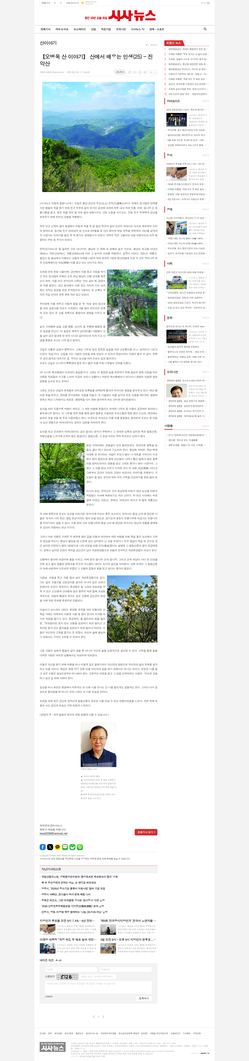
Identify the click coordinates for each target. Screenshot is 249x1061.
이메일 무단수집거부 (159, 1033)
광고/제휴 (69, 1033)
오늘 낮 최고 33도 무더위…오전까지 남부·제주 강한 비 (187, 307)
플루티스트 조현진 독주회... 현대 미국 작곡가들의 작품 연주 (187, 351)
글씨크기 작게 (155, 72)
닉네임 (49, 969)
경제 (169, 209)
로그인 (203, 3)
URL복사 (120, 72)
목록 (129, 72)
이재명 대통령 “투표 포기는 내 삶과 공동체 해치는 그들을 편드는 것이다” (188, 54)
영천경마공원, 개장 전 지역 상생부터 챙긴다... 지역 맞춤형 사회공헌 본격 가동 (187, 297)
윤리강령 (58, 1033)
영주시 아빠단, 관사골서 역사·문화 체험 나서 (65, 894)
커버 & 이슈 (61, 29)
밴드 (80, 847)
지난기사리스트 (51, 869)
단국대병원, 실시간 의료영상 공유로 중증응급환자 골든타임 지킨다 (187, 292)
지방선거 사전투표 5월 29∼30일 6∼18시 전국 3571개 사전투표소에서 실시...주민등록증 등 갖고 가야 (188, 74)
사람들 (168, 426)
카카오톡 (58, 847)
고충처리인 (175, 1033)
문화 (169, 318)
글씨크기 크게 (151, 72)
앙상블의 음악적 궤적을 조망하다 (183, 346)
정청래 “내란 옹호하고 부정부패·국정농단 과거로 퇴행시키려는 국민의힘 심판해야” (187, 194)
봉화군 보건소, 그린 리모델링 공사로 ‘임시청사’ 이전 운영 (73, 900)
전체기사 (46, 2)
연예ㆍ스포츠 (156, 29)
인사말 (43, 1033)
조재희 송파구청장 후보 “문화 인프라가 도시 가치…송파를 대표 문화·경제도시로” (188, 89)
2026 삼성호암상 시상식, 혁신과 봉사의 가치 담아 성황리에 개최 (187, 302)
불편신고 (79, 1033)
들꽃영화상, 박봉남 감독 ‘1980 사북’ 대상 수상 (187, 356)
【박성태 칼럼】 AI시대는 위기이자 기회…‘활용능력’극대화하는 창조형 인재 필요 (187, 411)
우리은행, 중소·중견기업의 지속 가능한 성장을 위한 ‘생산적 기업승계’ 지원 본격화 (187, 130)
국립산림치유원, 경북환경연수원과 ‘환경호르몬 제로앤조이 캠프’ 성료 (79, 876)
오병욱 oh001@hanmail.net (52, 72)
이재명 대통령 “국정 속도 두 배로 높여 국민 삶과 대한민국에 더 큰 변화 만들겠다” (188, 79)
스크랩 (145, 72)
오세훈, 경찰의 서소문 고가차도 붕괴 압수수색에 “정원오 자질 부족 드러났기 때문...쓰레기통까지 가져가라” (188, 59)
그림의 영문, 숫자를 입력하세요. (96, 976)
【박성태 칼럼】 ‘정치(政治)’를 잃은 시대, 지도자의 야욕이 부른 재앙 (187, 416)
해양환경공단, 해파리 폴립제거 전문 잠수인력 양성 (188, 49)
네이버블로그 (65, 847)
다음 (103, 1017)
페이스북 (43, 847)
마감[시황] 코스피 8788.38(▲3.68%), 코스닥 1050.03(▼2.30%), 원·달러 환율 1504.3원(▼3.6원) (187, 243)
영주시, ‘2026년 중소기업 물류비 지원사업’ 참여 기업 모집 (73, 888)
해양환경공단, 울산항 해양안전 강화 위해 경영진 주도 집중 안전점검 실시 (188, 64)
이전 (94, 1017)
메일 (135, 72)
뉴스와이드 (80, 29)
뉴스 (173, 43)
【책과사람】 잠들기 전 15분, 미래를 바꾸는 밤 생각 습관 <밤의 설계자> (187, 445)
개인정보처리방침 (108, 1033)
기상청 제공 (89, 4)
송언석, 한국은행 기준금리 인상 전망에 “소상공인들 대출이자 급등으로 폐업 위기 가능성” (188, 84)
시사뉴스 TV (137, 29)
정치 (169, 155)
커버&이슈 (173, 101)
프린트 (140, 72)
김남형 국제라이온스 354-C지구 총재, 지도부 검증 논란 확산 (187, 145)
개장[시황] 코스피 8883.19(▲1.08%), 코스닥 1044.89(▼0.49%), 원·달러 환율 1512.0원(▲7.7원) (187, 238)
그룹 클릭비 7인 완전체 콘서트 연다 (185, 361)
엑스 (50, 847)
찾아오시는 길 (92, 1033)
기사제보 (186, 1033)
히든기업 (106, 29)
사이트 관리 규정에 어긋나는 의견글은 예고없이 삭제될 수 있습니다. (81, 983)
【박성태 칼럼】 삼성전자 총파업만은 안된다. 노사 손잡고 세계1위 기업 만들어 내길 (187, 406)
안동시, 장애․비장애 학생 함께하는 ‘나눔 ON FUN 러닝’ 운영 (74, 912)
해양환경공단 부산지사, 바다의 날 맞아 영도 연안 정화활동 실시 (188, 69)
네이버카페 (72, 847)
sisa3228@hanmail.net (53, 833)
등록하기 (144, 998)
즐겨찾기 (61, 3)
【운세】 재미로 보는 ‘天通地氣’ (183, 440)
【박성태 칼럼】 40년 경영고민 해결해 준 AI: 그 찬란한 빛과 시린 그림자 (187, 401)
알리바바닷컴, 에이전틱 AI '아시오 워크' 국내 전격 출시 (187, 135)
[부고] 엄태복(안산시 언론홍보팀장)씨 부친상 (187, 435)
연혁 (50, 1033)
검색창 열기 (204, 29)
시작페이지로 (55, 3)
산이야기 (153, 45)
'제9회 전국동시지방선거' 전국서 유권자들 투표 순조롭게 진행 (187, 184)
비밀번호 (105, 969)
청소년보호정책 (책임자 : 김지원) (132, 1033)
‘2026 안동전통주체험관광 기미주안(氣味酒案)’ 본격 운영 (72, 906)
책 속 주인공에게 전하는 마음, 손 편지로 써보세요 (68, 882)
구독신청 (197, 1033)
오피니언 (121, 29)
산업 (93, 29)
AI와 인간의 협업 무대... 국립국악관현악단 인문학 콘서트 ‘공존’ (188, 94)
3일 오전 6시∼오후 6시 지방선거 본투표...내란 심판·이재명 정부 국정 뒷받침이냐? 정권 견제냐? (187, 199)
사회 (169, 264)
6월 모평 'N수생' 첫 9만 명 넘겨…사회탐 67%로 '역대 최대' (187, 140)
